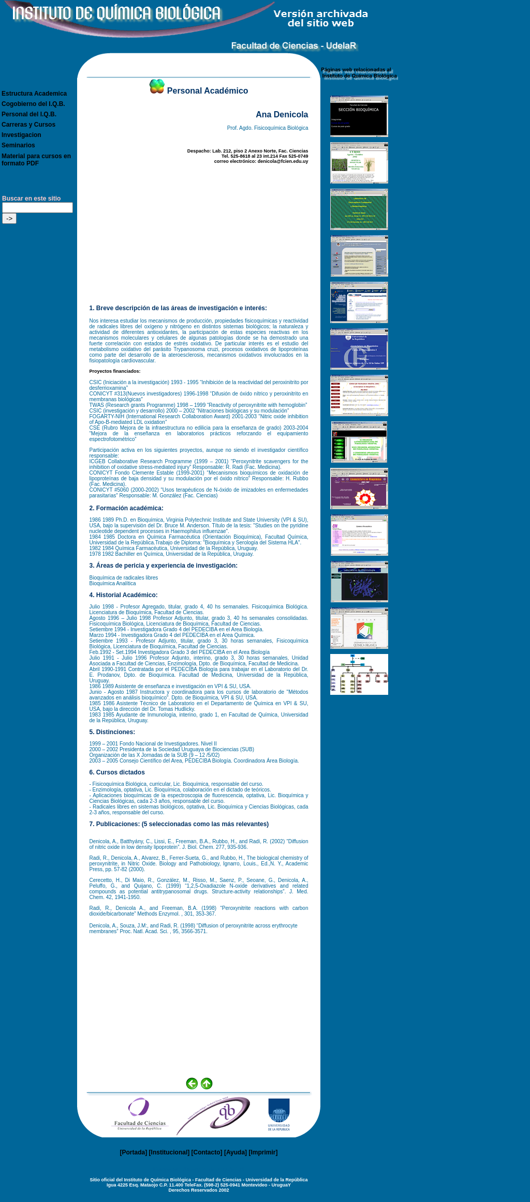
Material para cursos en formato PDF (36, 160)
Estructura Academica (34, 93)
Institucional (169, 1152)
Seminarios (18, 145)
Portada (133, 1152)
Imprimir (263, 1152)
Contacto (207, 1152)
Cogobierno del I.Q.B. (33, 104)
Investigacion (21, 135)
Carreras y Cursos (28, 124)
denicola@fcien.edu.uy (283, 161)
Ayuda (235, 1152)
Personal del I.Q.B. (29, 114)
